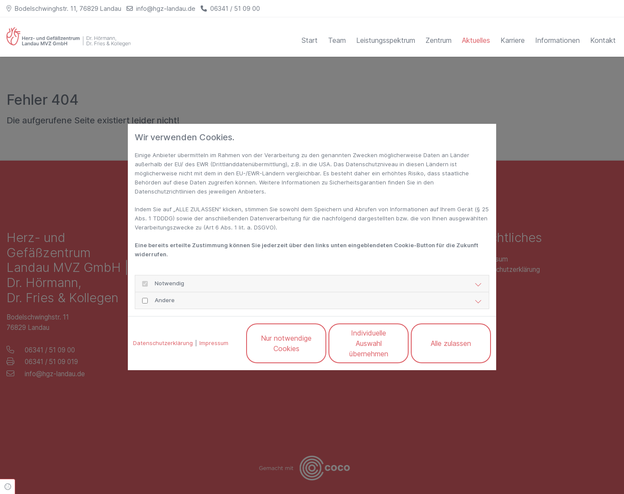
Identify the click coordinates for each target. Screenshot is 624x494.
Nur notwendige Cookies (286, 343)
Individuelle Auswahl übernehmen (368, 343)
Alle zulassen (451, 343)
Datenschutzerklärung (163, 342)
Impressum (213, 342)
